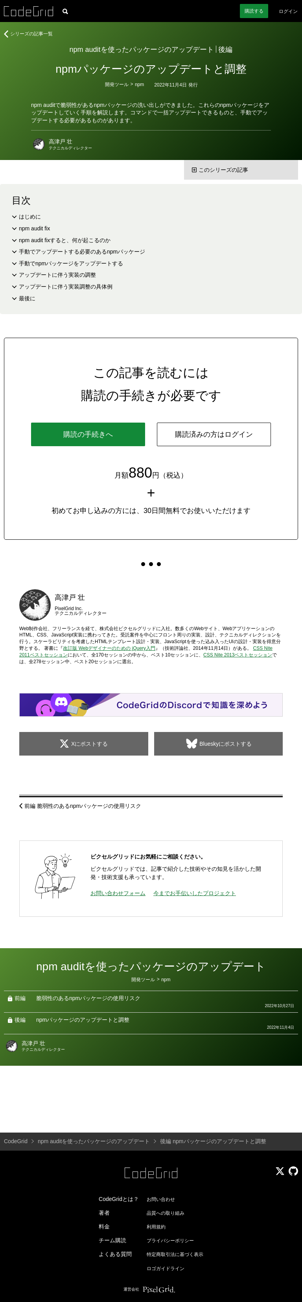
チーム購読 (112, 1240)
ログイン (288, 11)
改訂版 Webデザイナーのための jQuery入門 (109, 648)
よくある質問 (115, 1254)
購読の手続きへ (88, 434)
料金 (104, 1226)
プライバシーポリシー (170, 1240)
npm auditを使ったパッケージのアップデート (142, 49)
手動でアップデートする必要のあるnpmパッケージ (82, 251)
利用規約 (156, 1227)
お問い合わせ (161, 1199)
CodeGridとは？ (119, 1199)
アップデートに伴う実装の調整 (57, 275)
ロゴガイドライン (165, 1268)
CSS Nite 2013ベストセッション (237, 655)
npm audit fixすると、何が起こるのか (64, 240)
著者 (104, 1213)
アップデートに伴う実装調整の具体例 (65, 286)
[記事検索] (65, 11)
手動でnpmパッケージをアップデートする (71, 263)
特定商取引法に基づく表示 (175, 1254)
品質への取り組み (165, 1213)
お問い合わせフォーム (117, 893)
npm (139, 84)
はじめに (30, 216)
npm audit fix (34, 228)
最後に (27, 298)
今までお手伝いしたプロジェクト (194, 893)
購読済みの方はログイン (214, 434)
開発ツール (117, 84)
